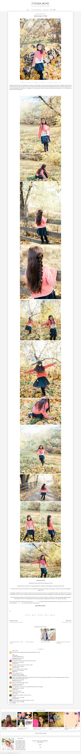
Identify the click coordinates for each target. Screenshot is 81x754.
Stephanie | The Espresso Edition (18, 675)
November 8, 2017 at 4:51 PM (18, 674)
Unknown (14, 650)
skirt (21, 82)
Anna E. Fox (14, 667)
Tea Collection (26, 82)
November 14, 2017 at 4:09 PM (18, 701)
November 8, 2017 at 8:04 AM (18, 666)
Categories (45, 10)
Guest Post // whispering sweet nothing (39, 728)
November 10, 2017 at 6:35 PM (18, 692)
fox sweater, (19, 602)
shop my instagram (36, 10)
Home (28, 10)
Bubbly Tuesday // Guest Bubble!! (55, 728)
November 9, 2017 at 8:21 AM (18, 679)
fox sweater (32, 82)
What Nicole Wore (15, 659)
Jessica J (13, 693)
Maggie (13, 671)
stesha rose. (40, 3)
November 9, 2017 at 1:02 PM (18, 688)
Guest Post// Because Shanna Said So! (22, 728)
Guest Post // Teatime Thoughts (7, 728)
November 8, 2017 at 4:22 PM (18, 670)
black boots (58, 82)
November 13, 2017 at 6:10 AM (18, 697)
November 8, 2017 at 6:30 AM (18, 662)
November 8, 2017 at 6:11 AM (18, 658)
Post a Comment (12, 702)
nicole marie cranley (16, 685)
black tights (53, 82)
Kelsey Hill (14, 698)
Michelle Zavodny (15, 680)
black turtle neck (46, 82)
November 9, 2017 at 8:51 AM (18, 684)
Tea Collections (36, 601)
